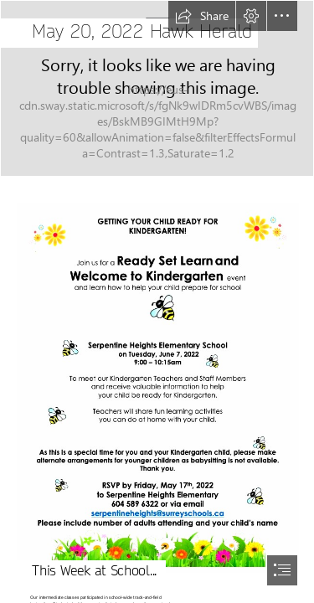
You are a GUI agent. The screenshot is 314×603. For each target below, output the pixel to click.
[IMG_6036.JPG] (157, 88)
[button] (201, 16)
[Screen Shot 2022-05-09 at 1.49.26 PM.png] (157, 383)
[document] (157, 301)
